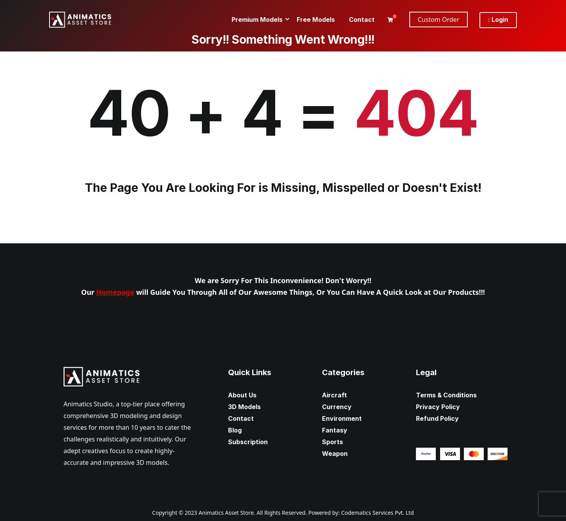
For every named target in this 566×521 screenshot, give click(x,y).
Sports (332, 442)
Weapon (335, 453)
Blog (235, 430)
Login (498, 19)
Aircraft (334, 395)
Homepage (115, 292)
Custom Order (439, 19)
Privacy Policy (438, 407)
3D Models (244, 407)
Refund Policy (437, 418)
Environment (342, 418)
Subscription (248, 442)
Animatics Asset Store (225, 512)
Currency (337, 407)
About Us (242, 395)
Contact (241, 418)
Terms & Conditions (446, 395)
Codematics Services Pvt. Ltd (377, 512)
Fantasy (334, 430)
